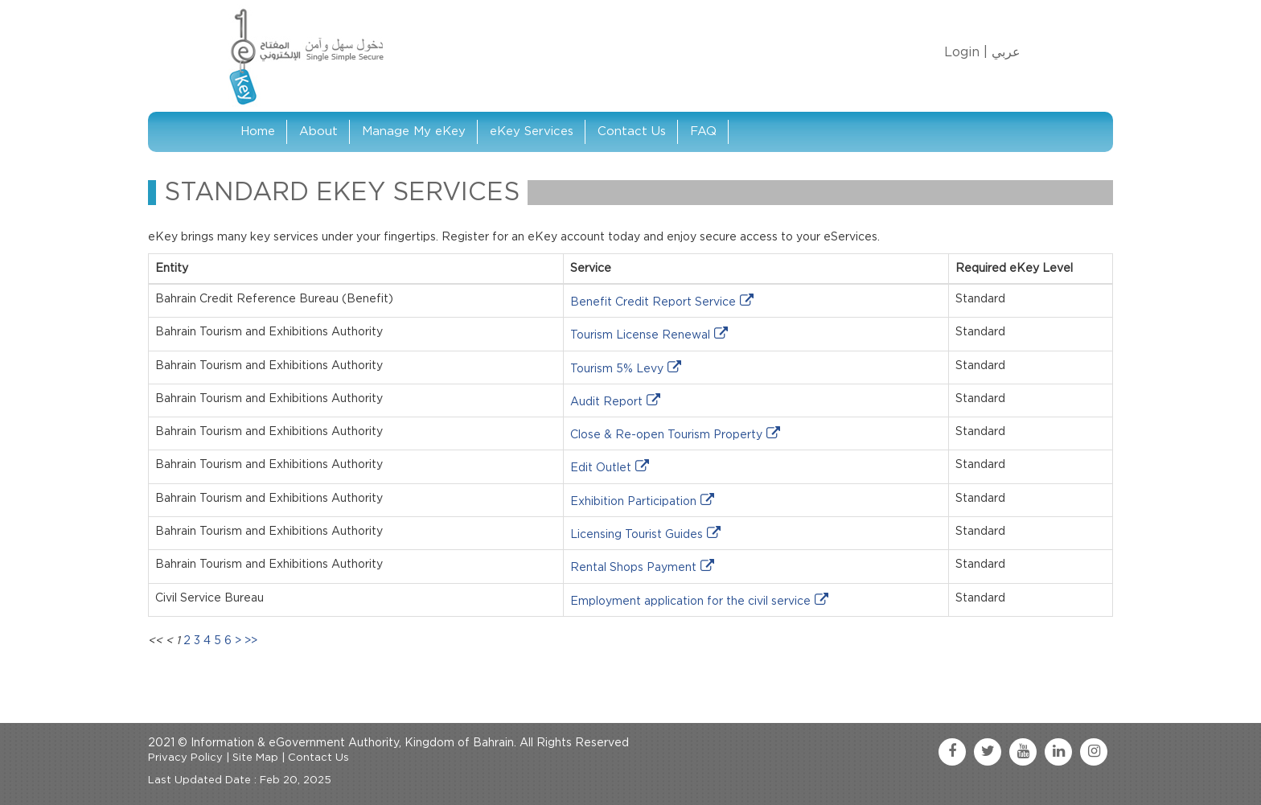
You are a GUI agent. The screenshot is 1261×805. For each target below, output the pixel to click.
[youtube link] (1023, 752)
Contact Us (632, 131)
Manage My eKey (414, 131)
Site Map (255, 758)
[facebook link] (952, 752)
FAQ (703, 131)
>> (250, 641)
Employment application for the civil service (690, 601)
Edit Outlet (600, 468)
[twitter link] (987, 752)
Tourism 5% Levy (616, 369)
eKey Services (531, 131)
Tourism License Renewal (640, 335)
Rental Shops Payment (633, 567)
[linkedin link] (1058, 752)
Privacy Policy (185, 758)
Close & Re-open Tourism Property (666, 435)
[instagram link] (1093, 752)
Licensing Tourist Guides (636, 534)
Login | (966, 52)
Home (257, 131)
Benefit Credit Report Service (653, 302)
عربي (1006, 52)
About (318, 131)
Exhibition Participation (633, 501)
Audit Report (606, 402)
